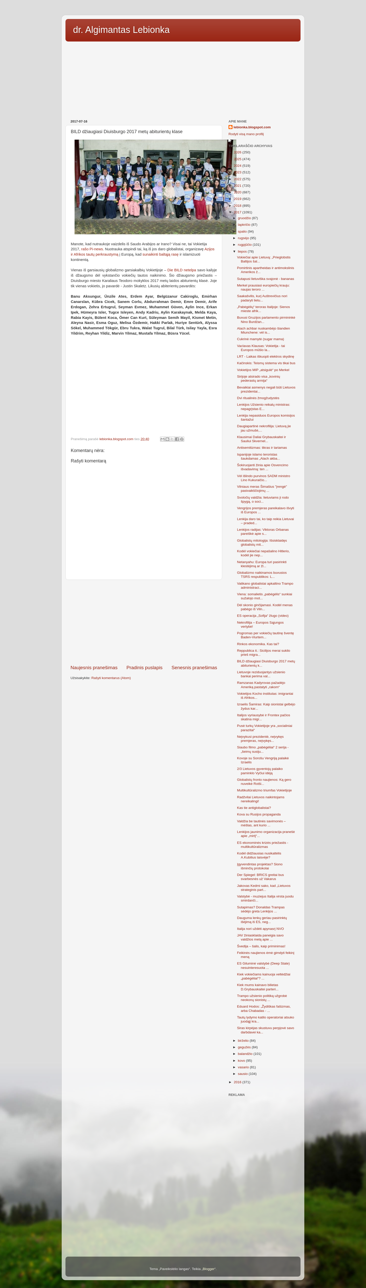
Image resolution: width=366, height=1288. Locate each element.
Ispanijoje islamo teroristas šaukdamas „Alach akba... (258, 456)
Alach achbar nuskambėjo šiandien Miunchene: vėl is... (263, 330)
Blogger (209, 1269)
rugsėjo (244, 238)
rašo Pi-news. (92, 249)
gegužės (245, 1047)
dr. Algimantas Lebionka (121, 30)
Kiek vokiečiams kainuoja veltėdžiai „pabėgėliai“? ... (263, 976)
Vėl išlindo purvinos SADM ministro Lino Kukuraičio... (263, 478)
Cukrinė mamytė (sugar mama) (260, 339)
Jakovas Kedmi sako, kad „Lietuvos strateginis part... (264, 888)
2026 (238, 152)
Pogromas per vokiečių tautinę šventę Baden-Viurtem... (265, 635)
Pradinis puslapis (144, 667)
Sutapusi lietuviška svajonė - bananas (265, 279)
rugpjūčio (245, 245)
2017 (238, 212)
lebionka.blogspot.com (252, 127)
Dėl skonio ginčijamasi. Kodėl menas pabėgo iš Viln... (265, 607)
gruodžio (245, 218)
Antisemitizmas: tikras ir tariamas (262, 447)
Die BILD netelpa (181, 270)
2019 (238, 199)
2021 (238, 186)
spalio (243, 231)
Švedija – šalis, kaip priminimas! (261, 946)
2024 (238, 166)
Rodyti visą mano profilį (246, 134)
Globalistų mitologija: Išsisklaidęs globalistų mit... (262, 542)
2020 (238, 192)
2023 (238, 172)
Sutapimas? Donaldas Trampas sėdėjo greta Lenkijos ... (261, 909)
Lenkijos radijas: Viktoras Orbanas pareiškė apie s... (263, 532)
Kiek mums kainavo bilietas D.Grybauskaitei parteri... (258, 987)
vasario (244, 1067)
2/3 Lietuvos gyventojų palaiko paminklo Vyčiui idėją (260, 771)
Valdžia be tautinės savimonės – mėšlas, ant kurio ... (261, 823)
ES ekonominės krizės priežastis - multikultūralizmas (262, 845)
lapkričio (244, 225)
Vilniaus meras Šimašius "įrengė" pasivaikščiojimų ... (262, 489)
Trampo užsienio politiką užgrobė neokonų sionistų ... (262, 998)
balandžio (246, 1054)
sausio (243, 1074)
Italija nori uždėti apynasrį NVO (260, 929)
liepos (243, 251)
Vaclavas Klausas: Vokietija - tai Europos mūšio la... (261, 348)
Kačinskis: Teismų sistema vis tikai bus (266, 363)
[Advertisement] (183, 78)
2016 (238, 1082)
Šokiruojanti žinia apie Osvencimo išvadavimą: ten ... (262, 467)
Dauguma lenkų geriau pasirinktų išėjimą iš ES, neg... (262, 920)
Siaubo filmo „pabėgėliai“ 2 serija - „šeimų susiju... (263, 749)
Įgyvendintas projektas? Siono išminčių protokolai (260, 866)
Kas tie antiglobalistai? (254, 808)
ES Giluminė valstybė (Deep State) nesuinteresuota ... (263, 965)
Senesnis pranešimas (194, 667)
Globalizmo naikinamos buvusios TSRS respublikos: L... (262, 575)
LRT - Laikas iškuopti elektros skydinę (265, 356)
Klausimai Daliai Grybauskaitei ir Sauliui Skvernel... (261, 439)
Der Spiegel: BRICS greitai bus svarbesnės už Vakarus (260, 877)
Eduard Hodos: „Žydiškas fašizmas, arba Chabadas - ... (264, 1008)
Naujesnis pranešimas (94, 667)
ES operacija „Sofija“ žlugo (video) (263, 616)
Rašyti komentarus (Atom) (111, 678)
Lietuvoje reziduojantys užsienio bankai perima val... (261, 674)
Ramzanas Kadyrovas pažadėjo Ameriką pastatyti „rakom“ (261, 685)
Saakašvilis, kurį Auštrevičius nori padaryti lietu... (262, 298)
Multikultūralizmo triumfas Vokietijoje (264, 790)
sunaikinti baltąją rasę (161, 254)
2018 (238, 206)
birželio (244, 1040)
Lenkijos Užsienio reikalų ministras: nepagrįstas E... (263, 407)
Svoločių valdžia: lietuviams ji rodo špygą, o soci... (263, 499)
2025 (238, 159)
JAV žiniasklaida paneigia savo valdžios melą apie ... (260, 937)
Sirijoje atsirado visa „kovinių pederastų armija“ (258, 378)
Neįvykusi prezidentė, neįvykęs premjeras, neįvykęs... (260, 739)
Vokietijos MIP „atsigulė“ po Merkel (263, 370)
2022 (238, 179)
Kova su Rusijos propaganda (259, 814)
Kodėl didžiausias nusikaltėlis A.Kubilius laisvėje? (259, 855)
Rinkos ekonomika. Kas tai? (258, 644)
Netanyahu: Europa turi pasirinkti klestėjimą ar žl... (262, 564)
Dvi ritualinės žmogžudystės (258, 398)
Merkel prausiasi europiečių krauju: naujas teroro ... (263, 287)
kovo (242, 1060)
